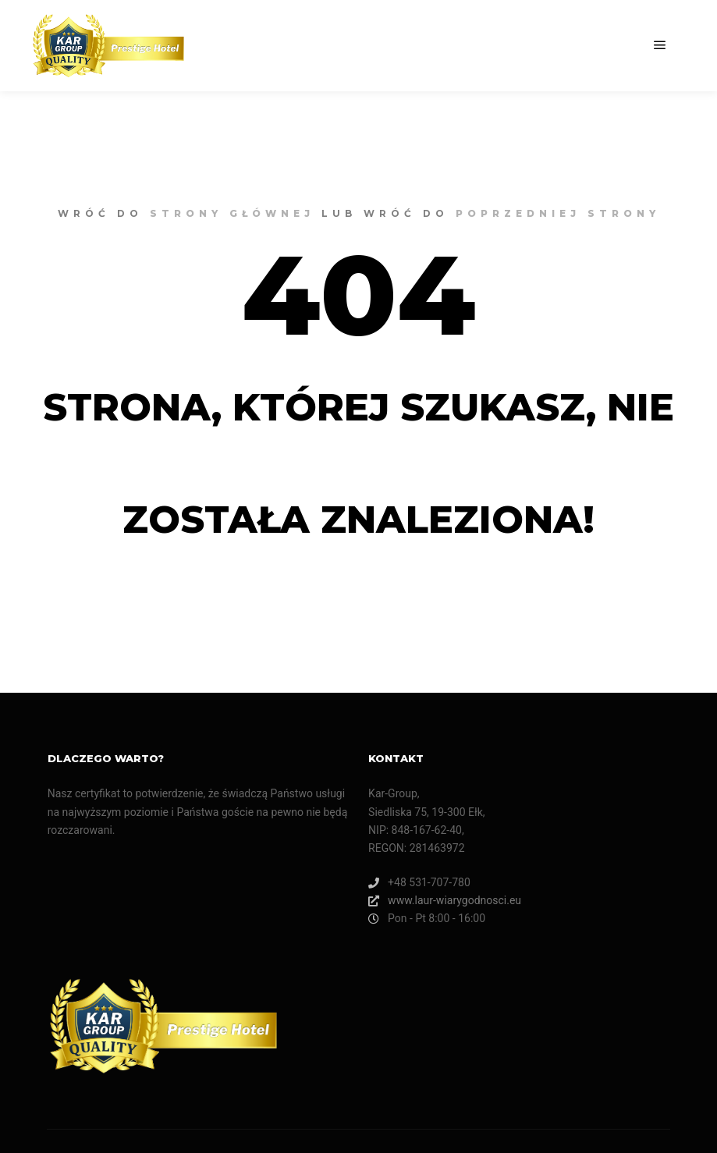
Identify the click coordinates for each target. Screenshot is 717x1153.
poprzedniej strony (558, 213)
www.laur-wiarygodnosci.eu (444, 901)
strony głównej (232, 213)
